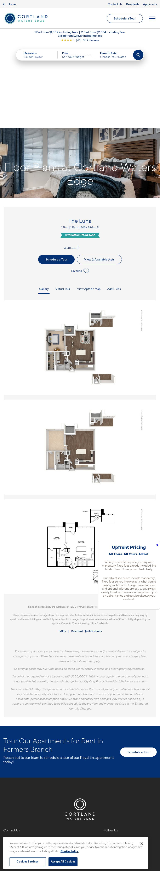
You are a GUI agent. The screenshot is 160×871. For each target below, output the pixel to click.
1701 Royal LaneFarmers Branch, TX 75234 (23, 767)
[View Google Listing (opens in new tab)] (80, 41)
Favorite (80, 188)
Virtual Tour (62, 206)
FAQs (62, 549)
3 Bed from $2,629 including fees (80, 36)
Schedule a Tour (125, 19)
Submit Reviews (79, 834)
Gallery (44, 206)
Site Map (98, 834)
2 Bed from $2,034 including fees (103, 33)
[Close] (141, 843)
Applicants (150, 4)
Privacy (60, 834)
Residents (132, 4)
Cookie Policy (70, 851)
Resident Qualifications (86, 549)
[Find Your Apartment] (138, 56)
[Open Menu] (152, 19)
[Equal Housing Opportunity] (5, 780)
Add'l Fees (72, 165)
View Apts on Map (89, 206)
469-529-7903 (15, 757)
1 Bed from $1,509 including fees (56, 33)
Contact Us (115, 4)
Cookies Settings (28, 861)
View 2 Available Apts (99, 177)
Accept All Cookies (63, 861)
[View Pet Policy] (38, 780)
